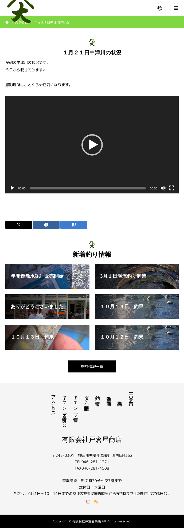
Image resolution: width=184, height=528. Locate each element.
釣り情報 (97, 395)
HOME (131, 399)
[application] (92, 144)
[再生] (12, 188)
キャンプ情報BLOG (64, 409)
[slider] (88, 188)
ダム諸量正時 (86, 397)
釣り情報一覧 (92, 366)
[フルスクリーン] (171, 188)
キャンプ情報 (75, 403)
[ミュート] (163, 188)
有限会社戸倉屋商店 (92, 439)
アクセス (53, 403)
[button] (92, 145)
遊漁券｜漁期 (108, 395)
